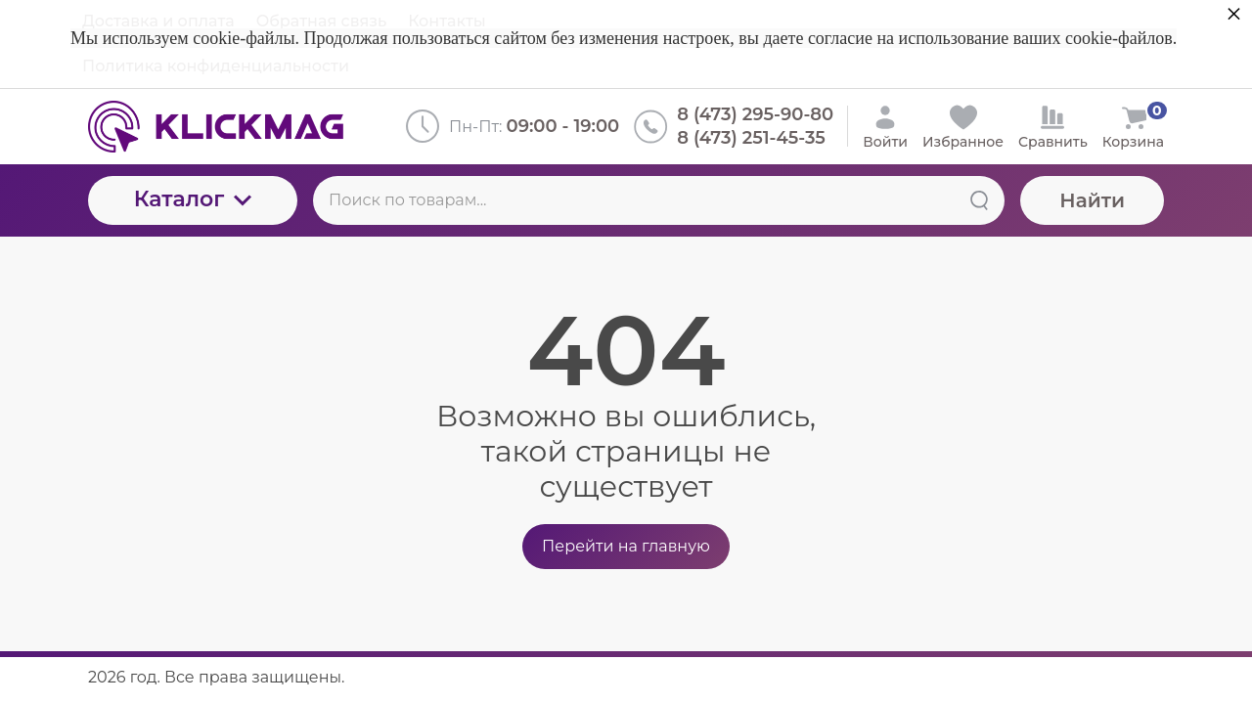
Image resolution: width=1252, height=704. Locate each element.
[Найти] (979, 200)
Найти (1092, 200)
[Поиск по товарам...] (659, 200)
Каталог (193, 199)
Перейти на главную (626, 546)
